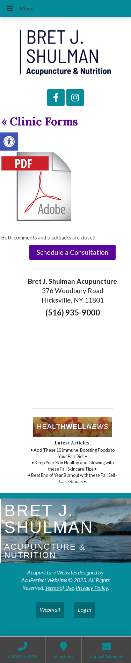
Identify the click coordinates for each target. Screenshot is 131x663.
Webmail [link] (50, 609)
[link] (9, 141)
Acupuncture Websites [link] (52, 572)
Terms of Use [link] (59, 587)
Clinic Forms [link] (39, 121)
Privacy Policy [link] (92, 587)
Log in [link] (84, 609)
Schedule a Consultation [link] (72, 252)
